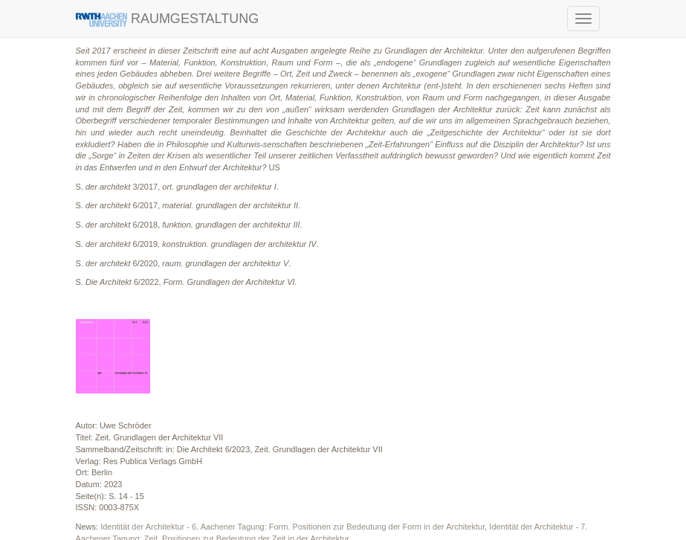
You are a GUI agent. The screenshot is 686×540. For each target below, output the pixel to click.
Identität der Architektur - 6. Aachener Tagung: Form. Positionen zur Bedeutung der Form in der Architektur (292, 526)
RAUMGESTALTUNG (167, 19)
